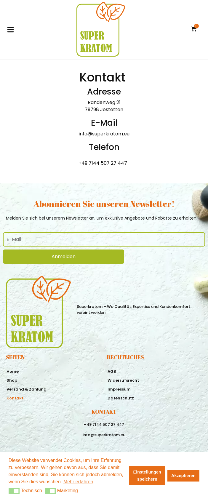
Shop (12, 380)
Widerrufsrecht (123, 380)
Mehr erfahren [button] (78, 481)
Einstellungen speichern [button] (147, 476)
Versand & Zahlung (27, 389)
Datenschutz (121, 398)
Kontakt (15, 398)
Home (13, 371)
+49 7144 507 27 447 (103, 163)
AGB (112, 371)
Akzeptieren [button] (183, 475)
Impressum (119, 389)
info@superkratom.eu (104, 133)
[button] (14, 491)
